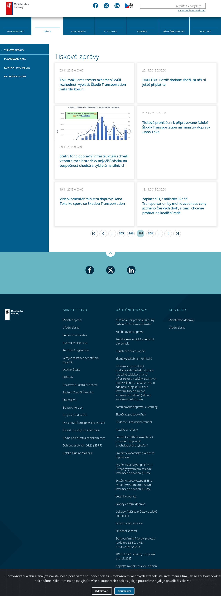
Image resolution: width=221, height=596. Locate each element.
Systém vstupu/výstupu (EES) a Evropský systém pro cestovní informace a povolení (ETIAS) (134, 469)
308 (150, 233)
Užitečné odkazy (174, 31)
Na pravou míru (15, 76)
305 (121, 233)
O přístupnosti (209, 584)
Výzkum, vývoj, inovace (129, 523)
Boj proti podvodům (75, 415)
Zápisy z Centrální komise (78, 392)
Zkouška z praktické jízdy (131, 414)
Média (47, 31)
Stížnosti (68, 377)
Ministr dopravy (72, 320)
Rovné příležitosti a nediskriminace (84, 438)
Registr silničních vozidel (131, 351)
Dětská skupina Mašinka (77, 453)
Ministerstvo (15, 31)
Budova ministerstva (75, 343)
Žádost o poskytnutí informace (81, 430)
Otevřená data (71, 370)
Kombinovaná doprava (129, 332)
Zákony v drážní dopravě (130, 504)
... (112, 233)
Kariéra (142, 31)
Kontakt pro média (17, 67)
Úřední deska (71, 328)
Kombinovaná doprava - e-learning (136, 407)
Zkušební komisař (126, 531)
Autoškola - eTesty (127, 429)
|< (94, 233)
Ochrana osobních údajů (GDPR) (82, 445)
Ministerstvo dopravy (17, 8)
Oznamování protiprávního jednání (84, 423)
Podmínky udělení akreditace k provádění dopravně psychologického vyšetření (134, 441)
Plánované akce (15, 58)
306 (131, 233)
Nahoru (110, 254)
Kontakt (205, 31)
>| (177, 233)
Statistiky (110, 31)
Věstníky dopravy (126, 496)
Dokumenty (79, 31)
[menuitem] (15, 26)
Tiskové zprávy (14, 50)
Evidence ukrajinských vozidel (134, 422)
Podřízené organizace (76, 350)
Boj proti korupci (73, 407)
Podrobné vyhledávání (191, 10)
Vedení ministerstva (75, 335)
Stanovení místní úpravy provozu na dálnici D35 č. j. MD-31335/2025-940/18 (135, 543)
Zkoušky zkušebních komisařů (134, 359)
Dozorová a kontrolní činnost (80, 385)
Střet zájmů (69, 400)
